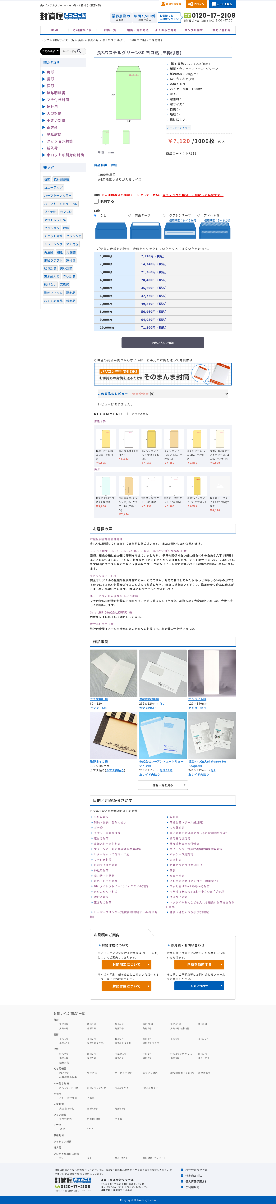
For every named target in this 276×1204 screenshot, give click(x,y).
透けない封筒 (178, 897)
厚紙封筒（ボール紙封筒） (187, 822)
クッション (52, 228)
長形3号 (100, 421)
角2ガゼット (122, 1087)
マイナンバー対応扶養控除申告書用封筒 (196, 849)
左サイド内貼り (149, 774)
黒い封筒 (66, 268)
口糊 (97, 210)
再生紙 (48, 252)
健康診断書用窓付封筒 (184, 844)
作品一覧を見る (163, 785)
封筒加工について (127, 964)
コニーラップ (53, 187)
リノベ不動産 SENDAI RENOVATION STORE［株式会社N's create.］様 (138, 551)
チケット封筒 (53, 236)
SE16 (90, 1129)
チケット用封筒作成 (107, 833)
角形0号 (63, 1023)
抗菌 (47, 179)
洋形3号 (202, 1053)
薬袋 (173, 870)
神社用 (52, 106)
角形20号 (148, 1023)
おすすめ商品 (53, 300)
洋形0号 (63, 1053)
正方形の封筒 (103, 902)
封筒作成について (127, 986)
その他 (91, 1097)
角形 (50, 71)
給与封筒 (50, 268)
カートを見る (224, 4)
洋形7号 (147, 1058)
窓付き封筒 (101, 838)
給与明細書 (56, 92)
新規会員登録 (173, 4)
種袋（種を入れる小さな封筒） (190, 912)
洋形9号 (174, 1058)
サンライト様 (197, 699)
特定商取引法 (194, 1176)
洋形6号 (119, 1058)
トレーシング (53, 244)
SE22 (62, 1129)
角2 (213, 770)
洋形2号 (147, 1053)
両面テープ (142, 215)
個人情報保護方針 (197, 1181)
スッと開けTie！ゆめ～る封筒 (190, 886)
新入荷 (52, 147)
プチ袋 (118, 1118)
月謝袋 (174, 817)
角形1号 (91, 1023)
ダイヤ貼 (50, 211)
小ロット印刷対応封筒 (65, 154)
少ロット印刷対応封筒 (67, 1153)
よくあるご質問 (166, 30)
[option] (128, 93)
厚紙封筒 (54, 134)
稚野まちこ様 (99, 761)
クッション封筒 (60, 140)
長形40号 (64, 1043)
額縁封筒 (64, 1062)
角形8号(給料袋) (179, 1028)
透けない (50, 284)
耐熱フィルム (53, 292)
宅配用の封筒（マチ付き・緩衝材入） (195, 881)
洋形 (50, 85)
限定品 (70, 292)
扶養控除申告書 (68, 1077)
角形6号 (119, 1028)
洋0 (162, 703)
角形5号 (91, 1028)
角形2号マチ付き (96, 1087)
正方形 (52, 127)
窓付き (70, 260)
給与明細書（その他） (183, 1072)
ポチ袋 (98, 827)
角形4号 (63, 1028)
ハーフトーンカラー (178, 127)
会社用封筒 (101, 817)
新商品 (70, 300)
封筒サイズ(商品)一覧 (69, 1013)
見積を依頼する (199, 964)
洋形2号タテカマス (181, 1053)
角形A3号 (92, 1108)
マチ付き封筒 (103, 859)
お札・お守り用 (68, 1097)
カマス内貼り (148, 708)
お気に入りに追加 (163, 342)
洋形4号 (63, 1058)
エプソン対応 (150, 1072)
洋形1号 (91, 1053)
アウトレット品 (55, 219)
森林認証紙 (61, 179)
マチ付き (72, 244)
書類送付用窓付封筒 (107, 844)
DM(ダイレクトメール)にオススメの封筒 (121, 886)
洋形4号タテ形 (123, 1043)
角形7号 (147, 1028)
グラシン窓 (73, 236)
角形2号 (119, 1023)
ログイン (199, 4)
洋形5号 (91, 1058)
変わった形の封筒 (105, 881)
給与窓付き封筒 (180, 838)
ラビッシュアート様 (103, 576)
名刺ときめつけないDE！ (186, 865)
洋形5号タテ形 (151, 1043)
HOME (54, 30)
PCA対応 (64, 1072)
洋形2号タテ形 (95, 1043)
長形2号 (91, 1038)
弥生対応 (92, 1072)
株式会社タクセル (197, 1170)
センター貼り (99, 708)
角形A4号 (166, 770)
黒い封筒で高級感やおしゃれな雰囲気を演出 (199, 833)
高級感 (64, 284)
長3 (89, 1157)
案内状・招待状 (104, 876)
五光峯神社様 (99, 699)
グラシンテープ (180, 215)
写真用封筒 (177, 876)
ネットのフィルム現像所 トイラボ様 (114, 596)
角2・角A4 (121, 1157)
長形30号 (203, 1038)
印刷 (97, 195)
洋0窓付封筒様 (149, 699)
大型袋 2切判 (66, 1108)
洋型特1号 (121, 1053)
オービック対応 (123, 1072)
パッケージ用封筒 (181, 854)
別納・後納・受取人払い (110, 822)
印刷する (107, 200)
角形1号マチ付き (69, 1087)
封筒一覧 (110, 30)
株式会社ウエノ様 (102, 624)
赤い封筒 (69, 276)
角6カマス (204, 1058)
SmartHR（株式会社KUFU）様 (111, 612)
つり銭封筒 (177, 827)
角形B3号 (120, 1108)
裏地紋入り (52, 276)
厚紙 (66, 228)
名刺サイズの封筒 (105, 865)
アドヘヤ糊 (212, 215)
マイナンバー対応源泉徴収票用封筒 (117, 849)
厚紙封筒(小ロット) (154, 1157)
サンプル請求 (194, 30)
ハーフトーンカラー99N (60, 203)
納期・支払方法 (138, 30)
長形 (97, 469)
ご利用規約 (192, 1187)
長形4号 (147, 1038)
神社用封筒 (101, 870)
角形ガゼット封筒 (105, 892)
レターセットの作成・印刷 (111, 854)
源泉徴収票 (204, 1072)
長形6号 (174, 1038)
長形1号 (63, 1038)
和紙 (60, 252)
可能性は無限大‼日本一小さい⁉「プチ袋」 (198, 892)
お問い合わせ (221, 30)
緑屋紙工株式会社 (122, 1190)
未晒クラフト (53, 260)
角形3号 (202, 1023)
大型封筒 (176, 859)
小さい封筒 (56, 120)
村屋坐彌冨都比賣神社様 (106, 539)
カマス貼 (66, 211)
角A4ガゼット (150, 1087)
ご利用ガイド (82, 30)
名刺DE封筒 (94, 1118)
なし (103, 215)
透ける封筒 (101, 897)
